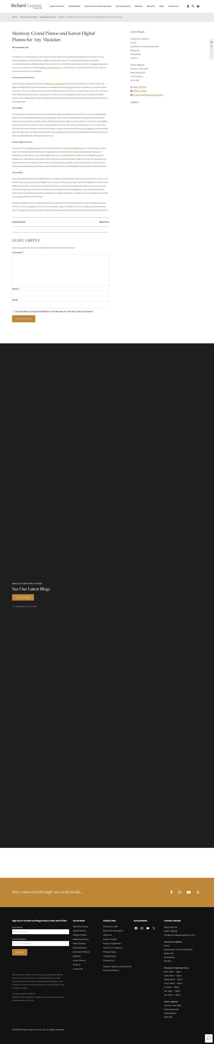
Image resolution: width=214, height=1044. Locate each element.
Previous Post (19, 222)
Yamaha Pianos (80, 926)
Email (15, 300)
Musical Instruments (28, 17)
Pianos (15, 17)
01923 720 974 (140, 87)
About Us (151, 6)
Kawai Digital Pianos (75, 148)
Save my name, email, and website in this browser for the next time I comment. (54, 311)
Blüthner (77, 956)
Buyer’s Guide (110, 939)
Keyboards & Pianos (48, 17)
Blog (161, 6)
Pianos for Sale (110, 926)
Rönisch (77, 964)
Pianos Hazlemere (112, 943)
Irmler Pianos (79, 960)
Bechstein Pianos (81, 952)
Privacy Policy (109, 952)
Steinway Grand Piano (55, 83)
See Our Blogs (23, 597)
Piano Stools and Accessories (98, 6)
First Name (17, 927)
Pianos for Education (113, 930)
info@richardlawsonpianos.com (148, 95)
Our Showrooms (123, 6)
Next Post (104, 222)
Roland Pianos (80, 947)
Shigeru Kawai (80, 935)
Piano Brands (74, 6)
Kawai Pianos (79, 930)
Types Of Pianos (56, 6)
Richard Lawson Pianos (49, 67)
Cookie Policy (109, 956)
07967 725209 (139, 91)
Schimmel (78, 969)
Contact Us (173, 6)
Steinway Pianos (81, 939)
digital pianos (97, 64)
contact (23, 210)
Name (15, 289)
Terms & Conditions (112, 947)
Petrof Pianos (79, 943)
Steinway (70, 87)
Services (138, 6)
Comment (18, 252)
